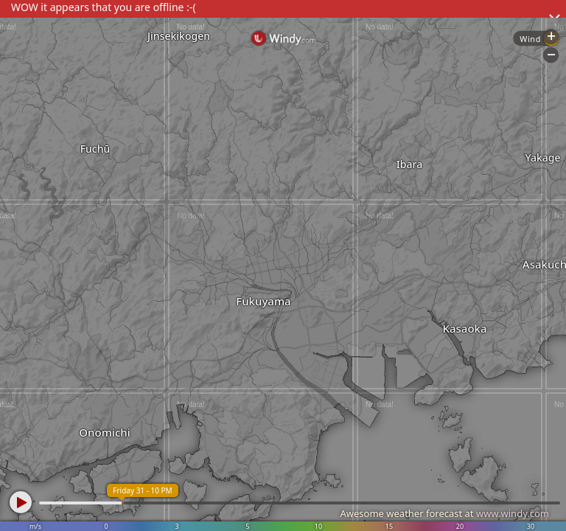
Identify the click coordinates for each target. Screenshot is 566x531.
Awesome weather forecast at (444, 513)
